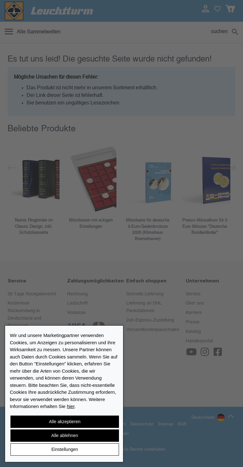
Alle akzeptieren (65, 421)
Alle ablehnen (64, 435)
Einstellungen (64, 449)
